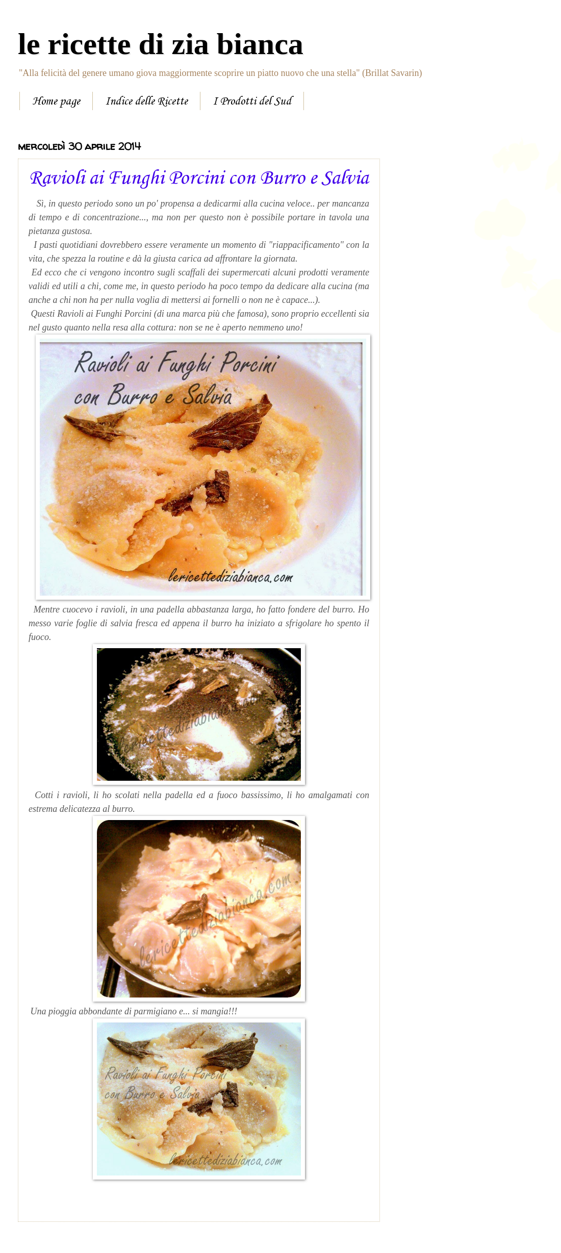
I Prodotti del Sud (252, 101)
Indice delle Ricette (146, 101)
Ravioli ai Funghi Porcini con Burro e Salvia (198, 178)
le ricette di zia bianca (160, 44)
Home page (56, 101)
